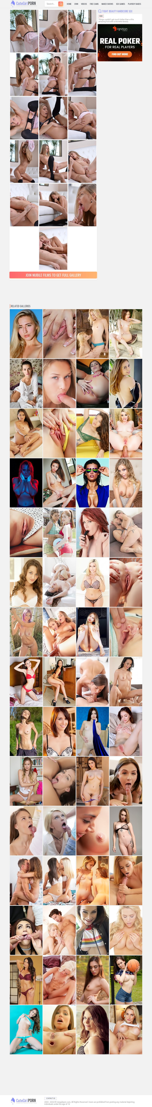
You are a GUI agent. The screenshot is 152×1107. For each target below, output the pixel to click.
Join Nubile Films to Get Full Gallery (53, 275)
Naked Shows (107, 3)
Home (69, 3)
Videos (84, 3)
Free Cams (94, 3)
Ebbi (101, 16)
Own (76, 3)
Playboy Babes (134, 3)
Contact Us (50, 1098)
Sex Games (120, 3)
